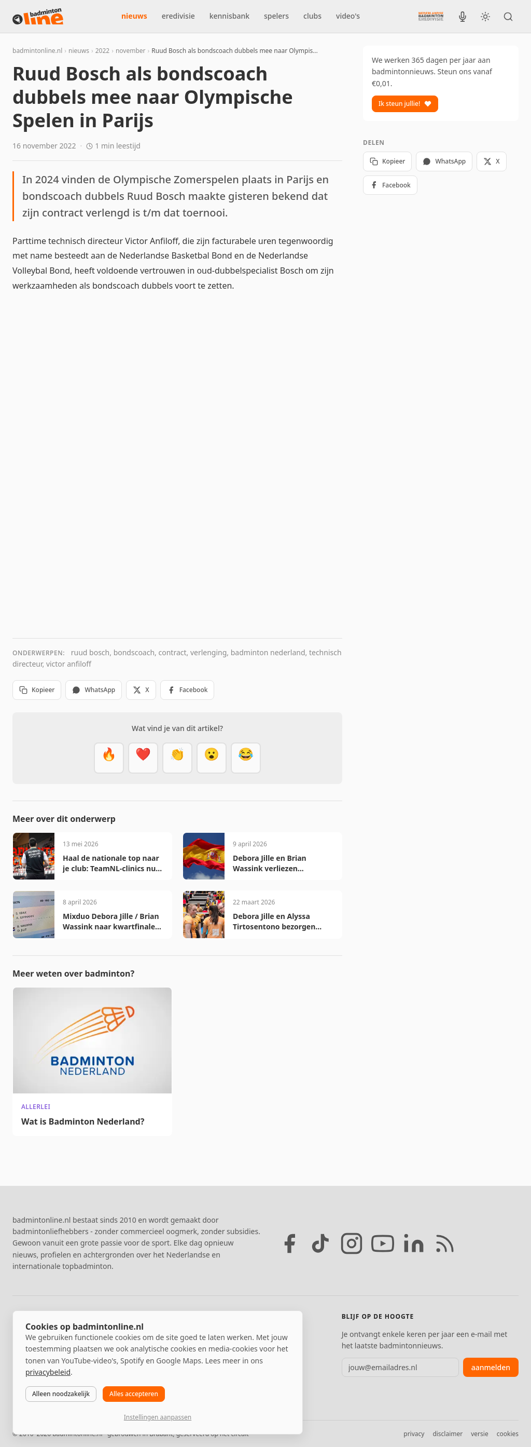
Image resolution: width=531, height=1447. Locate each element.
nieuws (134, 16)
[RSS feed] (445, 1243)
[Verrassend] (212, 758)
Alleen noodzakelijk (61, 1393)
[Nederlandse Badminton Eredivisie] (431, 16)
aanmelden (490, 1367)
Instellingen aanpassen (157, 1417)
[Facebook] (289, 1243)
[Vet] (109, 758)
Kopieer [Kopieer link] (36, 689)
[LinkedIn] (413, 1243)
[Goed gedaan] (177, 758)
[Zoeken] (508, 16)
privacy (413, 1433)
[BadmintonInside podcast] (462, 16)
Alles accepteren (133, 1393)
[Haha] (246, 758)
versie (479, 1433)
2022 (102, 50)
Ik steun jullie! (405, 103)
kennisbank (229, 16)
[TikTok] (320, 1243)
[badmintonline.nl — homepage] (37, 16)
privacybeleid (48, 1372)
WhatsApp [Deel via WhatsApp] (93, 689)
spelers (276, 16)
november (131, 50)
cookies (508, 1433)
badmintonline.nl (37, 50)
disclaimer (447, 1433)
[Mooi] (143, 758)
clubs (312, 16)
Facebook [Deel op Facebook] (187, 689)
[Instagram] (351, 1243)
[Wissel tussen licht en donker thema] (485, 16)
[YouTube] (382, 1243)
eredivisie (178, 16)
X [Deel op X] (141, 689)
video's (348, 16)
